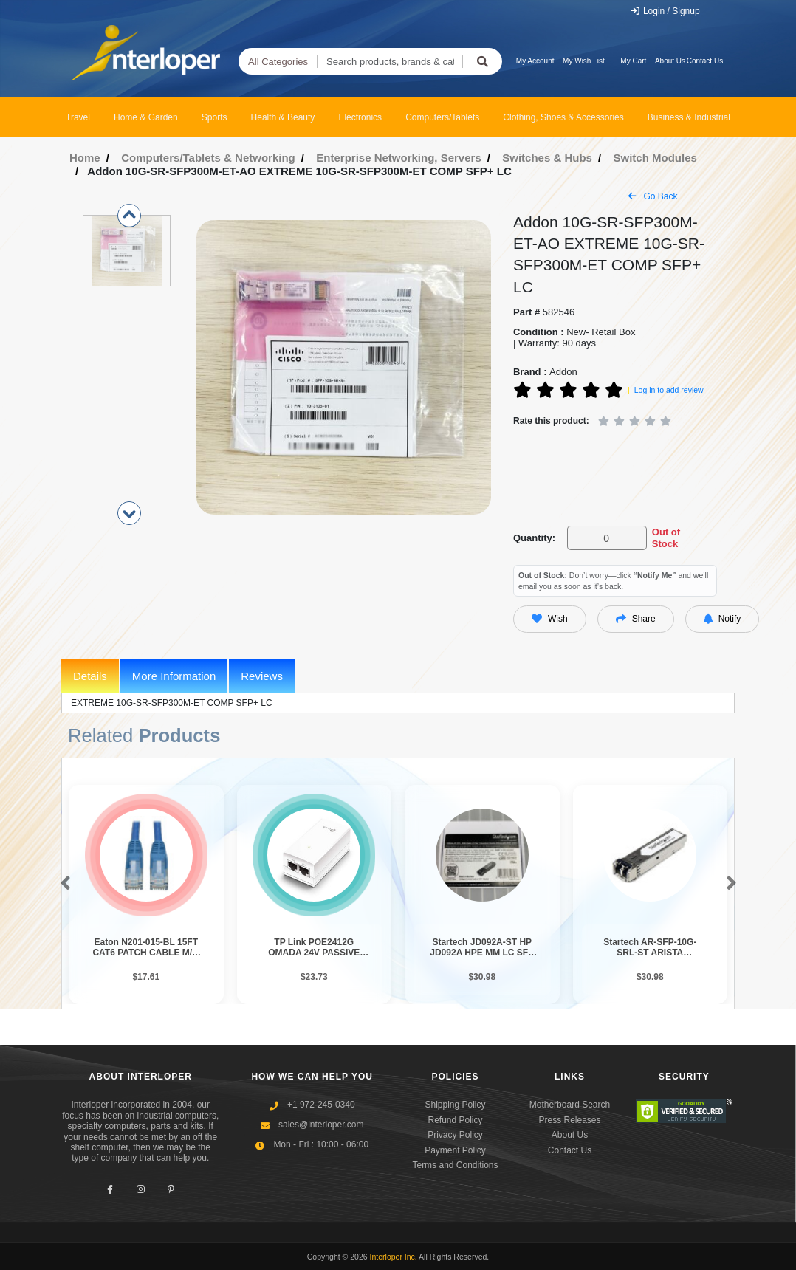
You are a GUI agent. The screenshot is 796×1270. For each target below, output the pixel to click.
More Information (174, 676)
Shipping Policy (455, 1104)
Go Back (652, 196)
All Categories (278, 61)
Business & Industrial (689, 117)
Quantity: (534, 537)
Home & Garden (146, 117)
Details (90, 676)
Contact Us (705, 61)
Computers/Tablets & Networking (208, 157)
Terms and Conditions (455, 1165)
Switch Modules (654, 157)
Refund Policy (455, 1120)
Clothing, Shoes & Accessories (563, 117)
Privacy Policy (455, 1135)
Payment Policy (455, 1150)
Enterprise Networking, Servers (398, 157)
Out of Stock (666, 537)
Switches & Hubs (547, 157)
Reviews (262, 676)
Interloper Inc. (393, 1256)
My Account (535, 61)
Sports (214, 117)
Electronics (360, 117)
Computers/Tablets (442, 117)
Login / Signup (665, 11)
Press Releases (569, 1120)
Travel (78, 117)
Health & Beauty (283, 117)
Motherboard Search (569, 1104)
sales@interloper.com (321, 1124)
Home (84, 157)
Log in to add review (669, 389)
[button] (62, 884)
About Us (670, 61)
